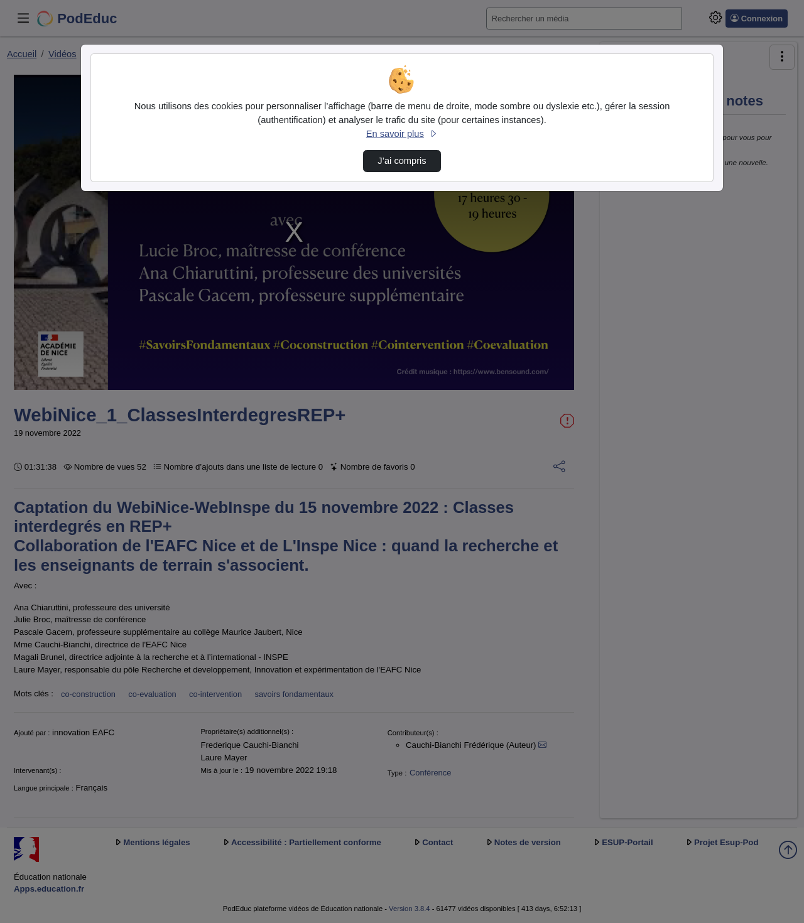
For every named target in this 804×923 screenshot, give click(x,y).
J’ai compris (402, 161)
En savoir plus (402, 134)
